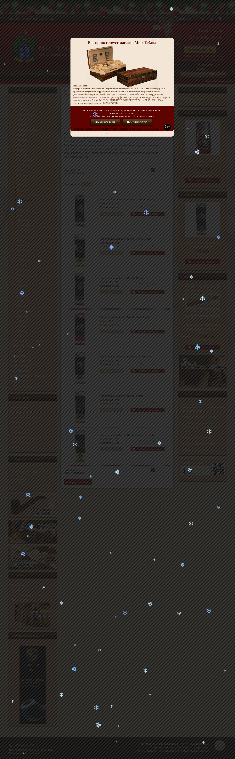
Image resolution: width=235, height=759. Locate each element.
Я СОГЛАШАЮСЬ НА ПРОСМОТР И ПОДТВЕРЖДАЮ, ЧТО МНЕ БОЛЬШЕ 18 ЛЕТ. (122, 113)
